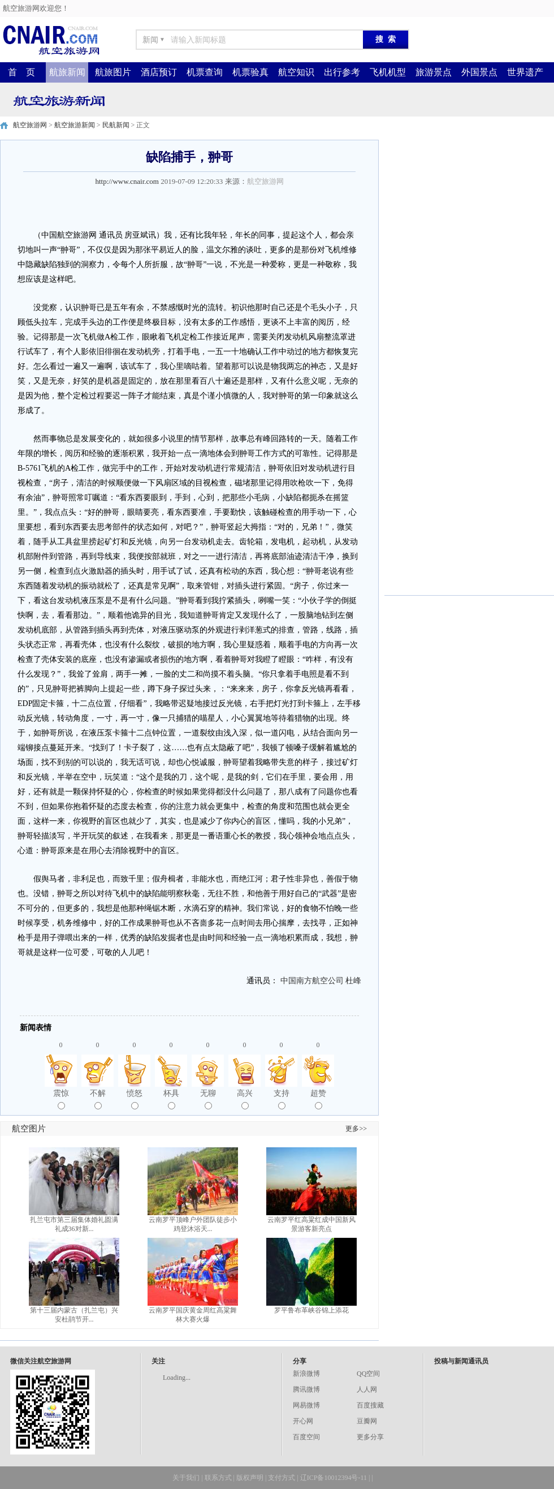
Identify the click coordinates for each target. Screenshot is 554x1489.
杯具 (171, 1099)
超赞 (318, 1099)
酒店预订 (159, 72)
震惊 (61, 1099)
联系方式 (218, 1478)
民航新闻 (115, 125)
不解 (98, 1099)
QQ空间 (368, 1374)
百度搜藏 (370, 1405)
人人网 (367, 1389)
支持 (281, 1099)
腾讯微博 (306, 1389)
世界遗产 (525, 72)
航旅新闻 (67, 72)
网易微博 (306, 1405)
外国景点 (479, 72)
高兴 (245, 1099)
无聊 (208, 1099)
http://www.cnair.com (127, 181)
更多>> (356, 1129)
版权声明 (249, 1478)
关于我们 (186, 1478)
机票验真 (250, 72)
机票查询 (205, 72)
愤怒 (134, 1099)
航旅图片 (113, 72)
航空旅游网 (30, 125)
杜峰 (353, 980)
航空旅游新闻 (74, 125)
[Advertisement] (469, 210)
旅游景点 (434, 72)
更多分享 (370, 1437)
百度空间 (306, 1437)
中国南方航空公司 (312, 980)
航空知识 (296, 72)
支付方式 (281, 1478)
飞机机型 (388, 72)
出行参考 (342, 72)
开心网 (303, 1421)
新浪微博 (306, 1374)
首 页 (21, 72)
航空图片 (29, 1128)
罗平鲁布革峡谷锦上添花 (311, 1310)
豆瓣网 (367, 1421)
